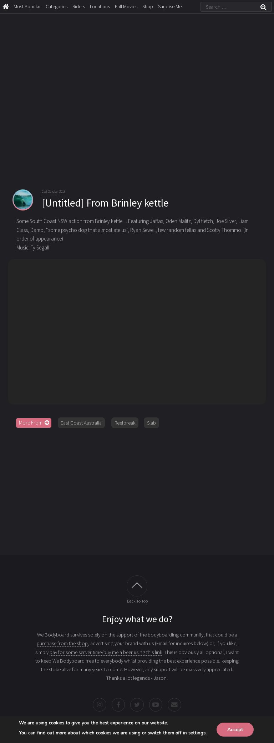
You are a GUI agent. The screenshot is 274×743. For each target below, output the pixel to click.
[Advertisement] (137, 489)
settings (197, 732)
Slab (151, 423)
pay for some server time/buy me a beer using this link (106, 652)
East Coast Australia (81, 423)
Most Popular (27, 6)
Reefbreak (125, 423)
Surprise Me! (170, 6)
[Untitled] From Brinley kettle (105, 202)
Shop (147, 6)
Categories (56, 6)
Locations (100, 6)
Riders (78, 6)
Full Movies (126, 6)
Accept (235, 729)
